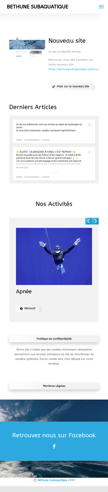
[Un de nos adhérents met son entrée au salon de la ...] (54, 136)
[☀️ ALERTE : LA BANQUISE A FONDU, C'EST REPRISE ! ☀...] (54, 173)
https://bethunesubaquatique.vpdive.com (75, 70)
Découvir (27, 309)
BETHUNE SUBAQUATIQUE (37, 8)
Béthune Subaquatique (52, 481)
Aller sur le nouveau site (70, 87)
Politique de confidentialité (54, 340)
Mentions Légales (54, 387)
